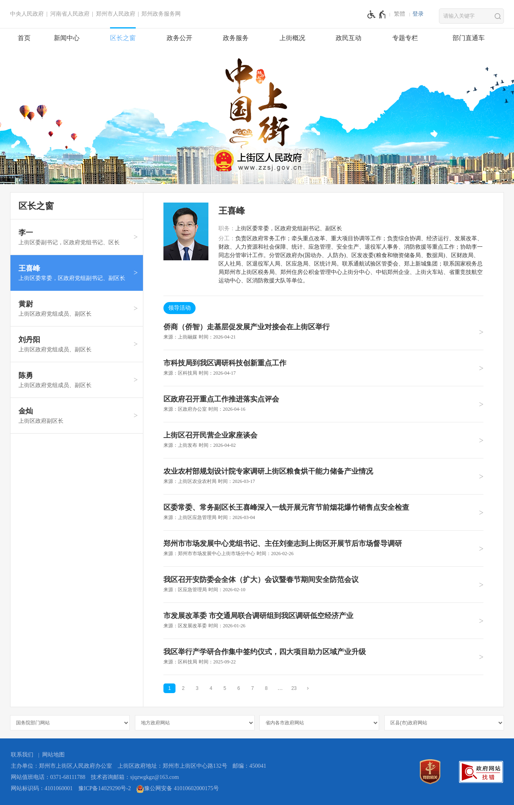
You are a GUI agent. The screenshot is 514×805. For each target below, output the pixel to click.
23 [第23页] (293, 688)
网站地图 (53, 755)
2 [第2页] (183, 688)
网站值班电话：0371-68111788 (48, 777)
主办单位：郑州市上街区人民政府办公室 (61, 766)
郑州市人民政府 (115, 14)
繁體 (399, 14)
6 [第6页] (238, 688)
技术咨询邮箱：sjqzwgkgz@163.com (135, 777)
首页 (24, 37)
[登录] (418, 14)
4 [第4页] (211, 688)
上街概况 (292, 37)
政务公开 (179, 37)
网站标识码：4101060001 (42, 788)
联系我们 (22, 755)
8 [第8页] (266, 688)
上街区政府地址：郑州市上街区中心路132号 (172, 766)
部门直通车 (469, 37)
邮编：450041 (249, 766)
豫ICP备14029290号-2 (104, 788)
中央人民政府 (27, 14)
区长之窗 (123, 37)
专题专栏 (405, 37)
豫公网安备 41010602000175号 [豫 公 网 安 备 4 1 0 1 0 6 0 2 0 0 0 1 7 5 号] (177, 789)
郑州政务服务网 (161, 14)
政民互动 (348, 37)
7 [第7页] (252, 688)
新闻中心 (67, 37)
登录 (418, 14)
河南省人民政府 (70, 14)
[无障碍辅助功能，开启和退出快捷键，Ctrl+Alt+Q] (377, 14)
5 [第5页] (224, 688)
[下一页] (308, 688)
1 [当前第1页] (169, 688)
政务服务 (236, 37)
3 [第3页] (197, 688)
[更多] (280, 688)
